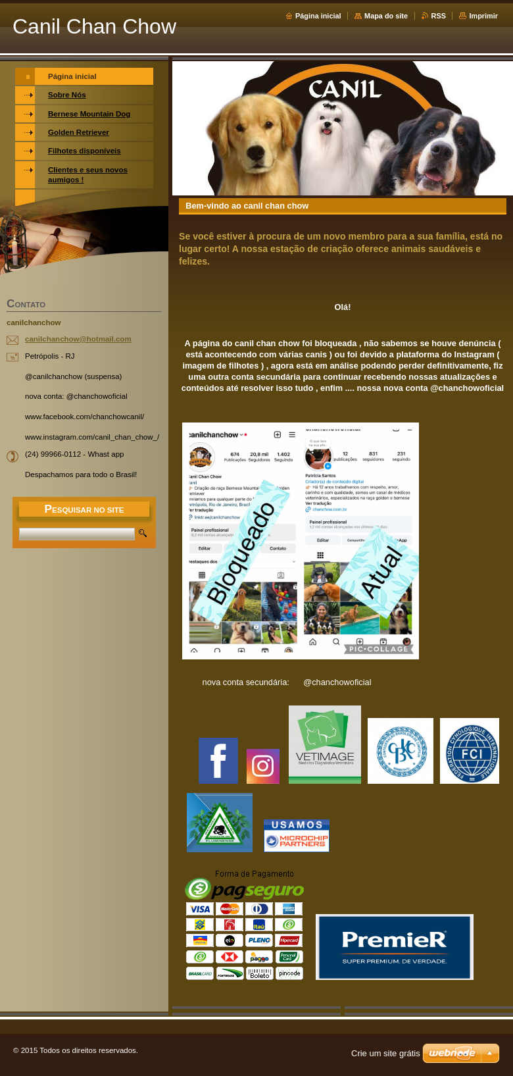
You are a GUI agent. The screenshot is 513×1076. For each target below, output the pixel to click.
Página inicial (318, 16)
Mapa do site (386, 16)
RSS (438, 16)
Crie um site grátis (385, 1053)
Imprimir (483, 16)
